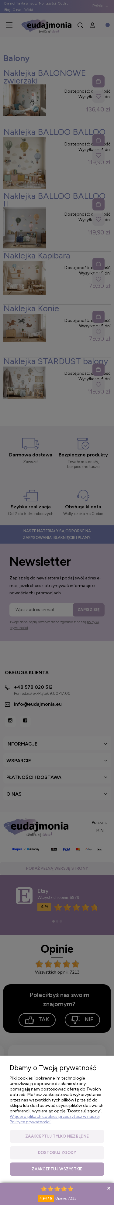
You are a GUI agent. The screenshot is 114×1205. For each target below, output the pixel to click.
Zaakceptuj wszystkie (57, 1169)
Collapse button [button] (108, 1188)
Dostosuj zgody (57, 1152)
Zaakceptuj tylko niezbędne (57, 1136)
